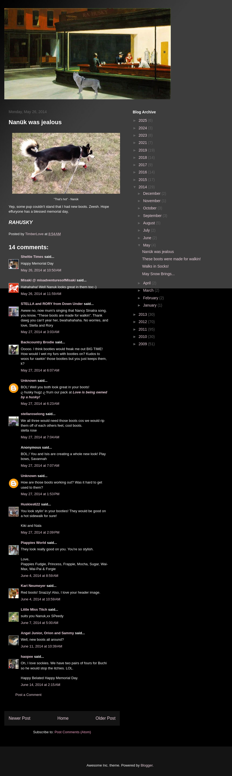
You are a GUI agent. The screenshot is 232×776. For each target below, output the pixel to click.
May (147, 245)
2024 (143, 128)
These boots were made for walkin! (171, 259)
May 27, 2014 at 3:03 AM (40, 332)
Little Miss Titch (34, 609)
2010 (143, 336)
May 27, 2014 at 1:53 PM (40, 494)
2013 (143, 314)
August (149, 223)
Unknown (29, 381)
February (151, 298)
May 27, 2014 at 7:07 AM (40, 465)
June (147, 238)
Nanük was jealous (158, 251)
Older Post (105, 718)
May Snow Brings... (158, 274)
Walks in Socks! (155, 266)
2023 (143, 135)
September (152, 215)
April (147, 283)
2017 (143, 165)
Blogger (146, 765)
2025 (143, 120)
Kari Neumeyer (33, 586)
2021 (143, 142)
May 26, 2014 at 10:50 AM (41, 270)
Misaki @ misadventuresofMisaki (48, 280)
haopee (27, 657)
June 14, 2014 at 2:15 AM (40, 685)
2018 (143, 157)
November (152, 201)
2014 (143, 187)
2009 (143, 344)
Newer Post (19, 718)
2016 (143, 172)
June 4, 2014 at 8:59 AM (39, 576)
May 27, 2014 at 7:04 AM (40, 437)
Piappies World (33, 543)
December (152, 193)
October (150, 208)
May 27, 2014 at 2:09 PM (40, 532)
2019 (143, 150)
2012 (143, 322)
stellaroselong (33, 414)
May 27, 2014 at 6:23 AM (40, 404)
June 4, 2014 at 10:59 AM (40, 599)
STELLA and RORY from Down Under (52, 304)
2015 (143, 179)
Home (63, 718)
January (150, 305)
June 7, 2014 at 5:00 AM (39, 623)
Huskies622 (30, 504)
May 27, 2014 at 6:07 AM (40, 370)
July (147, 230)
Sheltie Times (32, 257)
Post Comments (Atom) (72, 732)
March (149, 290)
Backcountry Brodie (37, 342)
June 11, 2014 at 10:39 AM (41, 646)
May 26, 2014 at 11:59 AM (41, 294)
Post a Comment (28, 695)
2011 (143, 329)
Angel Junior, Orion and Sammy (47, 633)
